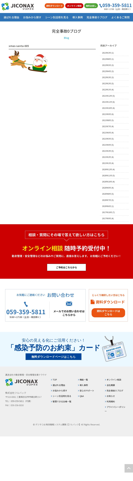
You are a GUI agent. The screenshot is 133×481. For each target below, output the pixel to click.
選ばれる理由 (11, 17)
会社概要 (111, 385)
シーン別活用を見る (62, 396)
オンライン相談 (74, 5)
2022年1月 (106, 89)
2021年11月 (107, 102)
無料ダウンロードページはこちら (53, 356)
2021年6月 (106, 132)
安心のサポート (87, 390)
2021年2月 (106, 157)
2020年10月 (107, 181)
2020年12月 (107, 169)
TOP (55, 379)
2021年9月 (106, 114)
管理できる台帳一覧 (62, 401)
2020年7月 (106, 200)
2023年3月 (106, 53)
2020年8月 (106, 194)
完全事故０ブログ (97, 17)
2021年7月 (106, 126)
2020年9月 (106, 188)
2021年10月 (107, 108)
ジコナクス (17, 6)
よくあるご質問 (120, 17)
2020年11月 (107, 175)
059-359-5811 (117, 5)
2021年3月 (106, 151)
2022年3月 (106, 77)
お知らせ (111, 396)
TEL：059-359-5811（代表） (18, 401)
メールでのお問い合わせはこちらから (69, 313)
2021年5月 (106, 139)
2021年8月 (106, 120)
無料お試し (91, 5)
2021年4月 (106, 145)
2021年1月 (106, 163)
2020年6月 (106, 206)
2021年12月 (107, 96)
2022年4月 (106, 71)
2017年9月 (106, 218)
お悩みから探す (60, 390)
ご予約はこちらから (66, 267)
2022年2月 (106, 83)
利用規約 (111, 401)
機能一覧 (84, 379)
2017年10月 (107, 212)
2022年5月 (106, 65)
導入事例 (77, 17)
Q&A (82, 396)
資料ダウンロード (54, 5)
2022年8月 (106, 59)
